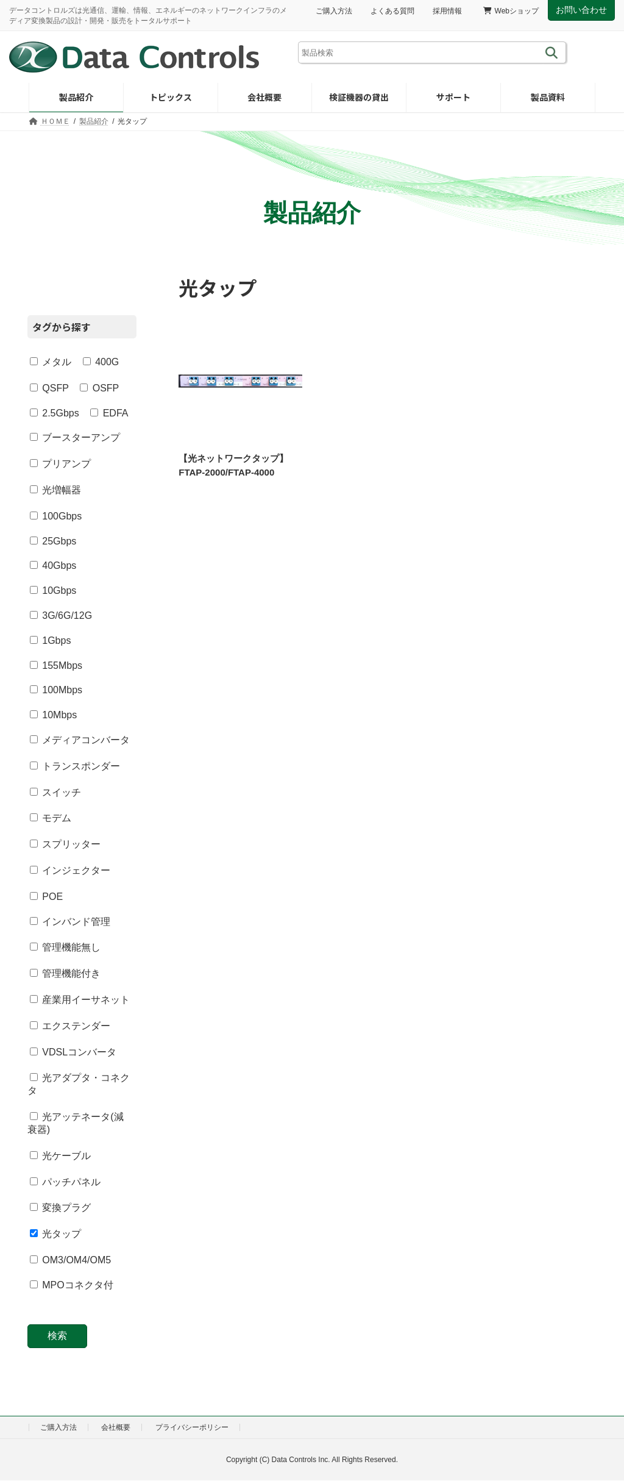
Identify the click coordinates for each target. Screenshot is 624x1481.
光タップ (55, 1234)
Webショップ (511, 11)
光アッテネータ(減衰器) (75, 1123)
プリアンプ (60, 464)
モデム (50, 818)
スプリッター (65, 844)
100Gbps (56, 515)
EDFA (109, 412)
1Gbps (50, 640)
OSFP (99, 387)
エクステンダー (70, 1025)
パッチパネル (65, 1181)
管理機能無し (65, 947)
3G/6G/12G (61, 615)
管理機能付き (65, 973)
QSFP (49, 387)
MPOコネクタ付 (71, 1285)
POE (46, 896)
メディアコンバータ (80, 740)
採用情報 (447, 11)
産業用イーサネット (80, 999)
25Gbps (53, 540)
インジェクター (70, 870)
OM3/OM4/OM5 (70, 1260)
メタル (50, 362)
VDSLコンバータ (73, 1051)
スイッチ (55, 792)
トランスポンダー (75, 765)
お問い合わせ (581, 10)
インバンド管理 (70, 921)
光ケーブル (60, 1156)
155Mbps (56, 665)
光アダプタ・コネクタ (78, 1084)
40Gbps (53, 565)
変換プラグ (60, 1207)
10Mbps (53, 715)
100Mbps (56, 690)
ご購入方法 (334, 11)
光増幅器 (55, 490)
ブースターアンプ (75, 437)
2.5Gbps (54, 412)
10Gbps (53, 590)
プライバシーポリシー (192, 1427)
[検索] (554, 52)
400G (101, 362)
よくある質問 (392, 11)
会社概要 (115, 1427)
